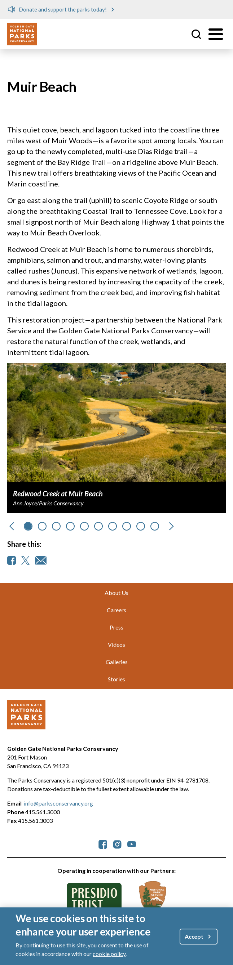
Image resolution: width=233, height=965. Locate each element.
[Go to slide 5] (98, 526)
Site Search (196, 34)
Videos (116, 644)
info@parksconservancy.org (58, 803)
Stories (116, 679)
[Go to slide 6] (112, 526)
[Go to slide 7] (126, 526)
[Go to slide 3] (70, 526)
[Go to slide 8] (140, 526)
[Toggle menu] (216, 34)
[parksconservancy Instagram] (117, 843)
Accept (194, 936)
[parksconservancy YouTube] (131, 843)
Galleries (117, 661)
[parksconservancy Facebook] (102, 843)
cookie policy (109, 953)
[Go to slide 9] (154, 526)
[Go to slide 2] (56, 526)
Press (116, 627)
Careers (116, 609)
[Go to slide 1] (42, 526)
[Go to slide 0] (28, 526)
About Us (116, 592)
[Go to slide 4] (84, 526)
